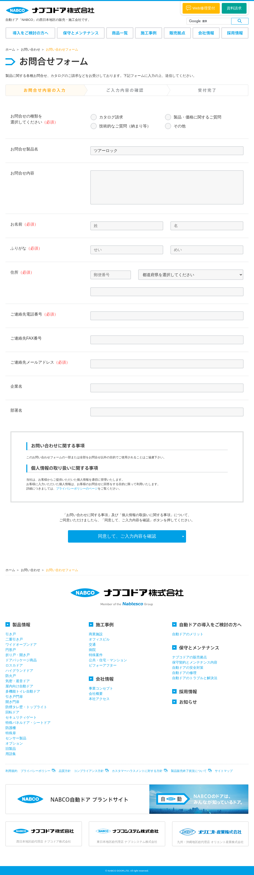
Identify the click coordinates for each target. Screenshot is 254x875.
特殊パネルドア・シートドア (28, 723)
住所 (22, 272)
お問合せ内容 (22, 173)
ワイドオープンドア (21, 644)
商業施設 (96, 634)
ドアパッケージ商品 (21, 660)
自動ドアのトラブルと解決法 (194, 678)
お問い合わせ (30, 49)
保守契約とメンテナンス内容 (194, 662)
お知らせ (184, 702)
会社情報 (206, 32)
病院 (92, 650)
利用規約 (11, 771)
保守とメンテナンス (81, 32)
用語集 (10, 754)
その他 (180, 126)
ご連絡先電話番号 (34, 314)
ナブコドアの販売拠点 (189, 657)
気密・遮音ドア (17, 681)
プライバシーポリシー (35, 771)
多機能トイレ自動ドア (22, 691)
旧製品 (10, 749)
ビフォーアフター (103, 665)
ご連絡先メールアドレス (40, 362)
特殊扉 (10, 733)
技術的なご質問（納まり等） (125, 126)
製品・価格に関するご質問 (197, 117)
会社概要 (96, 694)
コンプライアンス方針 (89, 771)
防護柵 (10, 728)
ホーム (10, 49)
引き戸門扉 (14, 697)
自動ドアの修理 (184, 673)
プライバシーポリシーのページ (77, 488)
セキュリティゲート (21, 717)
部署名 (16, 410)
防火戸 (10, 676)
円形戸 (10, 650)
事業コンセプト (101, 688)
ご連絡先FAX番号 (26, 338)
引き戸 (10, 634)
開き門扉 (12, 702)
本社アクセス (99, 699)
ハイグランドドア (19, 670)
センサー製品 (15, 738)
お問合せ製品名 (24, 149)
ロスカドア (14, 665)
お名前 (24, 224)
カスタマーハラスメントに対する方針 (137, 771)
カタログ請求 (111, 117)
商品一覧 (120, 32)
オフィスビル (99, 639)
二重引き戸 (14, 639)
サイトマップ (224, 771)
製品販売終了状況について (189, 771)
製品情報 (17, 624)
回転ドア (12, 712)
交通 (92, 644)
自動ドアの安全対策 (187, 668)
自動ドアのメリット (187, 634)
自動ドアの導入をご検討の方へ (207, 624)
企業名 (16, 386)
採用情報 (235, 32)
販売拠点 (177, 32)
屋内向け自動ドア (19, 686)
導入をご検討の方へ (30, 32)
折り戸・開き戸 (17, 655)
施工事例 (149, 32)
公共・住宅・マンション (108, 660)
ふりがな (26, 248)
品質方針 (65, 771)
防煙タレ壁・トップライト (26, 707)
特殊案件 (96, 655)
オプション (14, 743)
